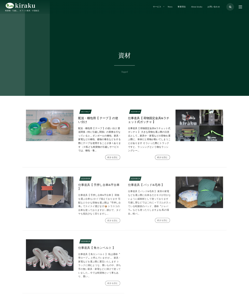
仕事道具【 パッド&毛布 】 (146, 186)
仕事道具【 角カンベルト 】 (96, 249)
